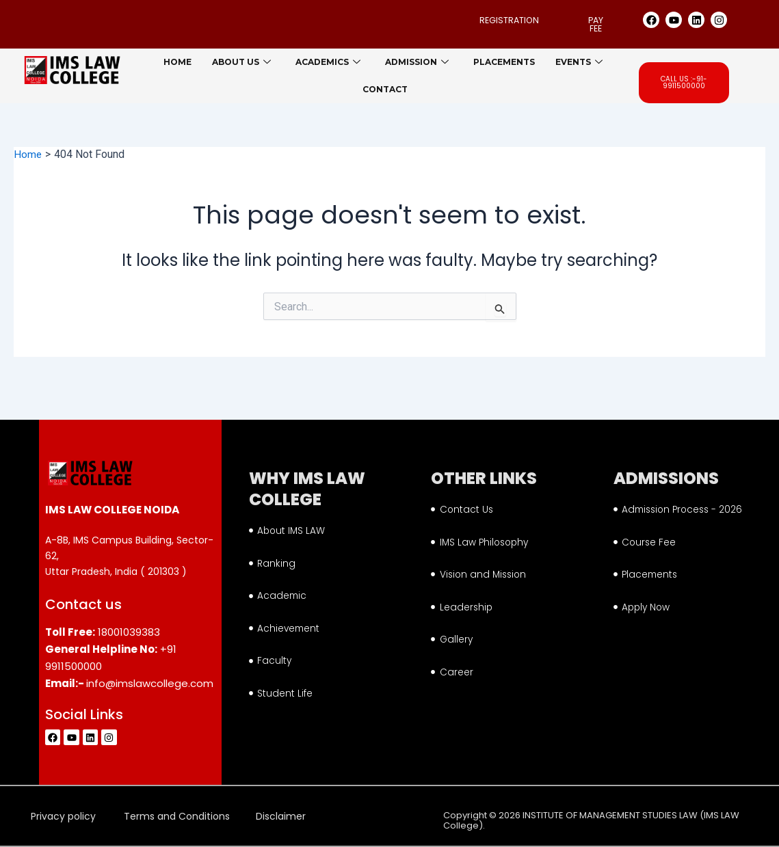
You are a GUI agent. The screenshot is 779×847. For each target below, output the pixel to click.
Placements (504, 62)
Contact (385, 90)
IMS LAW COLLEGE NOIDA (112, 499)
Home (177, 62)
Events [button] (579, 63)
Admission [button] (417, 63)
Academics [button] (327, 63)
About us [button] (241, 63)
